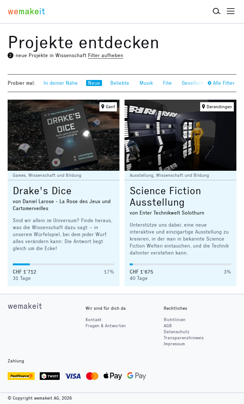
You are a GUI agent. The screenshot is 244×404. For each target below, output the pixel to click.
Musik (146, 83)
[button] (216, 11)
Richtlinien (175, 319)
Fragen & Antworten (105, 325)
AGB (168, 325)
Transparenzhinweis (184, 338)
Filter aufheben (105, 55)
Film (167, 83)
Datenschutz (176, 331)
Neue (94, 83)
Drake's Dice (42, 191)
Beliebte (119, 83)
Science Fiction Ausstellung (165, 197)
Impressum (174, 344)
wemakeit (25, 306)
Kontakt (93, 319)
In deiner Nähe (61, 83)
